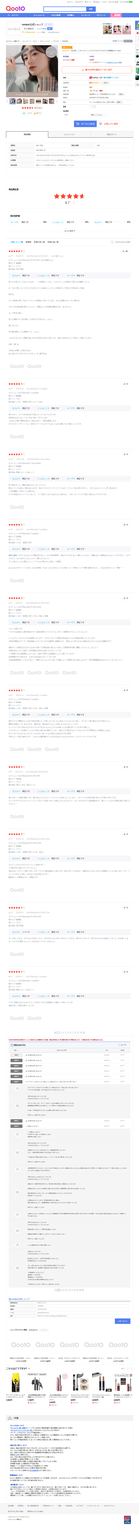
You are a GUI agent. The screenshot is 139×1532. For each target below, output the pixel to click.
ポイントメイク (45, 41)
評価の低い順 (53, 242)
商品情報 (27, 134)
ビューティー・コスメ (30, 41)
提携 (59, 1506)
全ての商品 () (29, 29)
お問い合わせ (122, 1321)
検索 (90, 9)
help (44, 150)
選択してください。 (98, 115)
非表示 (125, 1044)
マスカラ (56, 41)
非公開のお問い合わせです (35, 1055)
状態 (15, 1050)
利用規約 (20, 1506)
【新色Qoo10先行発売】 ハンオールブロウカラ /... (20, 1358)
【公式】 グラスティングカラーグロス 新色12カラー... (69, 1358)
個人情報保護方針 (33, 1506)
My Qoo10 (79, 2)
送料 (66, 91)
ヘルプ (104, 2)
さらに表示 (68, 231)
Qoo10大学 (124, 2)
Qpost (98, 2)
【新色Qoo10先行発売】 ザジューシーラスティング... (94, 1358)
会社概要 (11, 1506)
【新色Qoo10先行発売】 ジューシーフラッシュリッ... (45, 1358)
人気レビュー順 (16, 242)
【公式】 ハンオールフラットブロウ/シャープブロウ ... (118, 1358)
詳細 (105, 83)
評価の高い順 (39, 242)
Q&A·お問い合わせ (53, 32)
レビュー (69, 134)
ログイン (70, 2)
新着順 (28, 242)
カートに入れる (85, 123)
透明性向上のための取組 (35, 1511)
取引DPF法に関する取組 (15, 1511)
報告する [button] (38, 113)
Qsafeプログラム (109, 1506)
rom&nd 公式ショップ (32, 24)
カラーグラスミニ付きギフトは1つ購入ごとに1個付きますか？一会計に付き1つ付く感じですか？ (51, 1081)
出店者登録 (68, 1506)
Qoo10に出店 (113, 2)
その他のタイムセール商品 (114, 62)
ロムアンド (65, 51)
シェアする (28, 113)
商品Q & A (112, 134)
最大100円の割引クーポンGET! (96, 69)
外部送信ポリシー (48, 1506)
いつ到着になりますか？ (32, 1126)
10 (80, 1032)
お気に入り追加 (108, 124)
